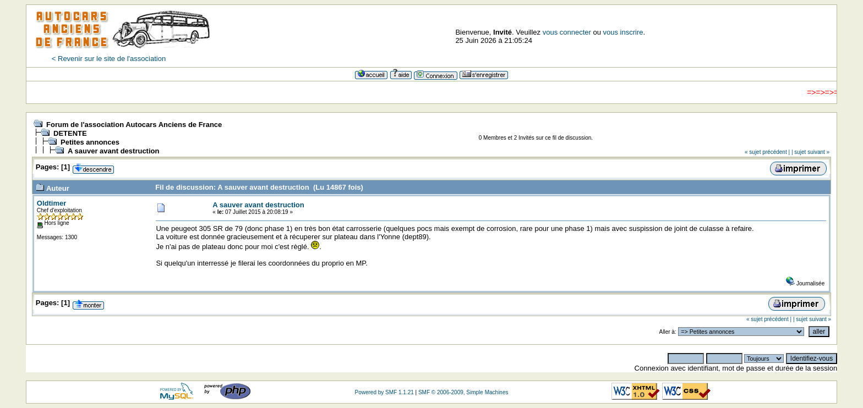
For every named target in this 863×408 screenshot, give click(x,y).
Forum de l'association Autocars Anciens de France (134, 124)
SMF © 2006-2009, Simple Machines (463, 392)
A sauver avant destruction (113, 151)
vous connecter (567, 32)
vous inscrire (623, 32)
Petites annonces (90, 142)
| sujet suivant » (810, 152)
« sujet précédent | (767, 152)
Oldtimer (51, 203)
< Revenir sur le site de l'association (109, 58)
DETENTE (70, 133)
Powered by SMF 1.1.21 (383, 392)
